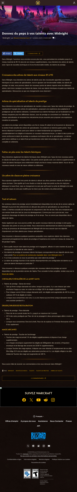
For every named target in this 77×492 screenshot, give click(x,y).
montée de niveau (21, 370)
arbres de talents (56, 370)
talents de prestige (42, 370)
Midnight (11, 370)
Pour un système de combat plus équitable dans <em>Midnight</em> (37, 255)
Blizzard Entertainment (22, 38)
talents (31, 370)
